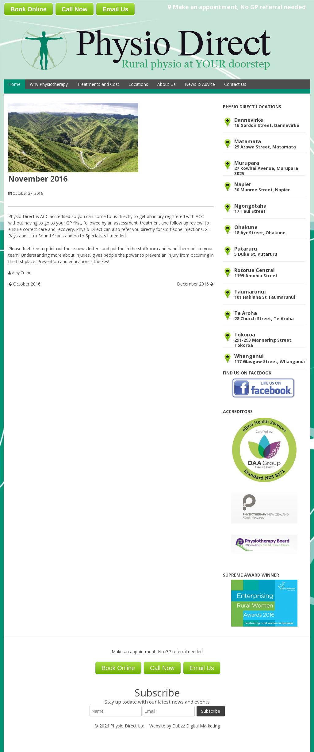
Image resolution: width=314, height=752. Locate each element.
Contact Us (235, 84)
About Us (166, 84)
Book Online (28, 9)
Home (14, 84)
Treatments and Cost (98, 84)
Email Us (115, 9)
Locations (138, 84)
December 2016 (195, 284)
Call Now (74, 9)
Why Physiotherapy (49, 84)
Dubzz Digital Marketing (196, 726)
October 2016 (24, 284)
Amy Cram (21, 273)
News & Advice (200, 84)
